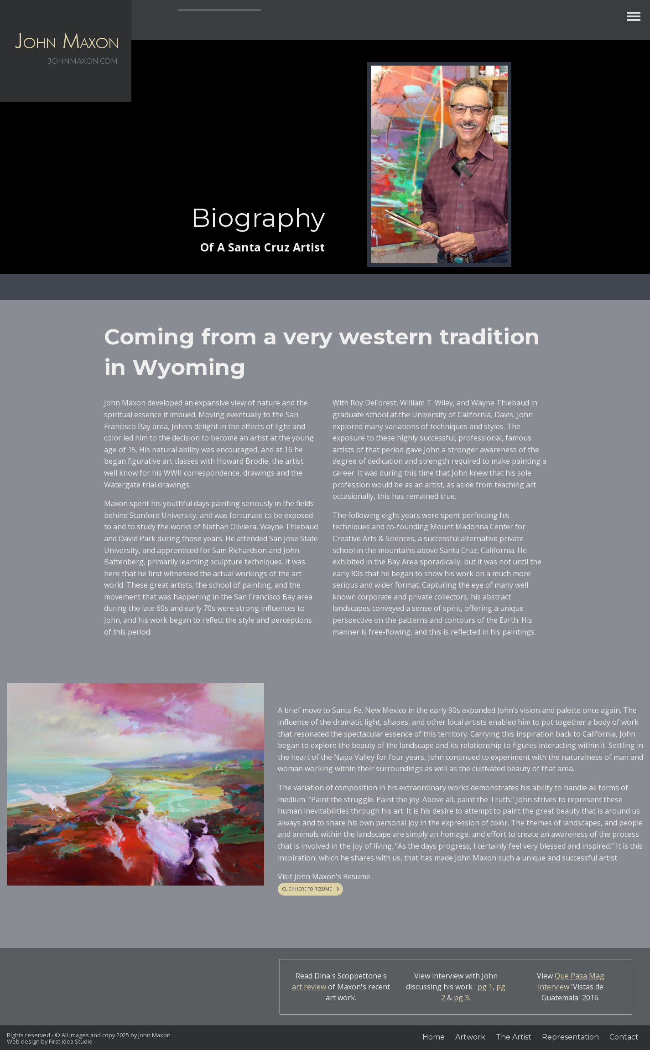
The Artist (513, 1037)
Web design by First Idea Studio (50, 1041)
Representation (570, 1037)
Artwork (470, 1037)
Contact (624, 1037)
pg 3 (461, 998)
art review (309, 987)
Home (433, 1037)
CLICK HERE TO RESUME (307, 889)
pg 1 (485, 987)
